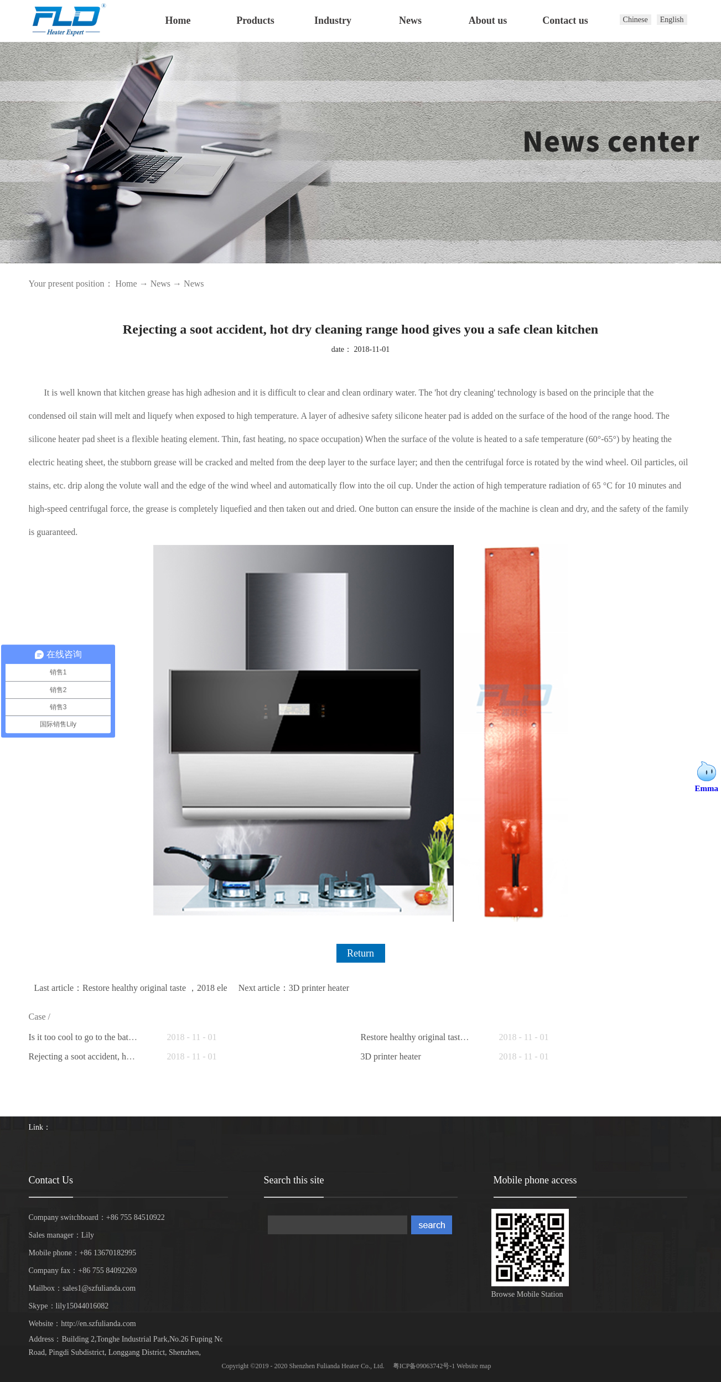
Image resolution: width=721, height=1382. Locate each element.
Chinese (635, 19)
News (160, 283)
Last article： (130, 988)
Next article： (293, 988)
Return (360, 953)
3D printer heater (391, 1056)
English (672, 19)
